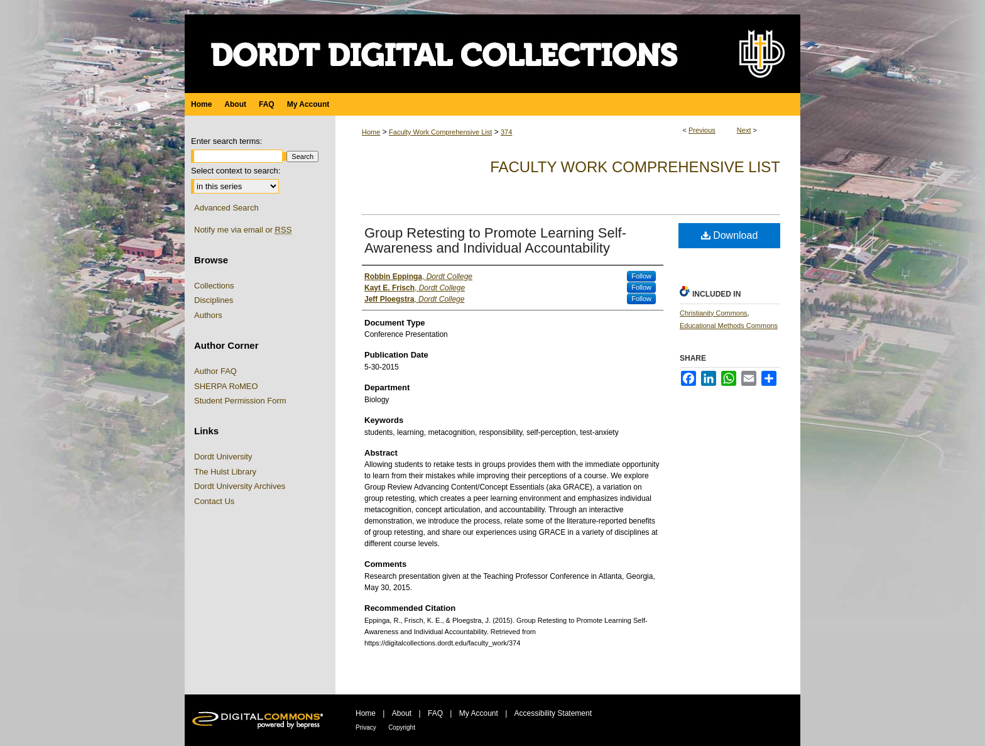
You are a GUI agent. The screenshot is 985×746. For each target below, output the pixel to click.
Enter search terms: (226, 141)
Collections (214, 285)
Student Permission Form (240, 400)
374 (506, 132)
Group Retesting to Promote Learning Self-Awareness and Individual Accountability (495, 240)
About (401, 713)
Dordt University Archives (239, 486)
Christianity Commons (714, 313)
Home (371, 132)
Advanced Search (226, 207)
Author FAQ (215, 371)
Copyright (401, 727)
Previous (702, 130)
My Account (478, 713)
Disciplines (213, 300)
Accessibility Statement (553, 713)
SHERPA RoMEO (226, 386)
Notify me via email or (242, 230)
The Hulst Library (225, 471)
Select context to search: (235, 170)
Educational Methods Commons (729, 325)
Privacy (366, 727)
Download (729, 235)
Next (744, 130)
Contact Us (214, 501)
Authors (208, 315)
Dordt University (223, 456)
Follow (641, 276)
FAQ (435, 713)
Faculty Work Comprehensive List (440, 132)
